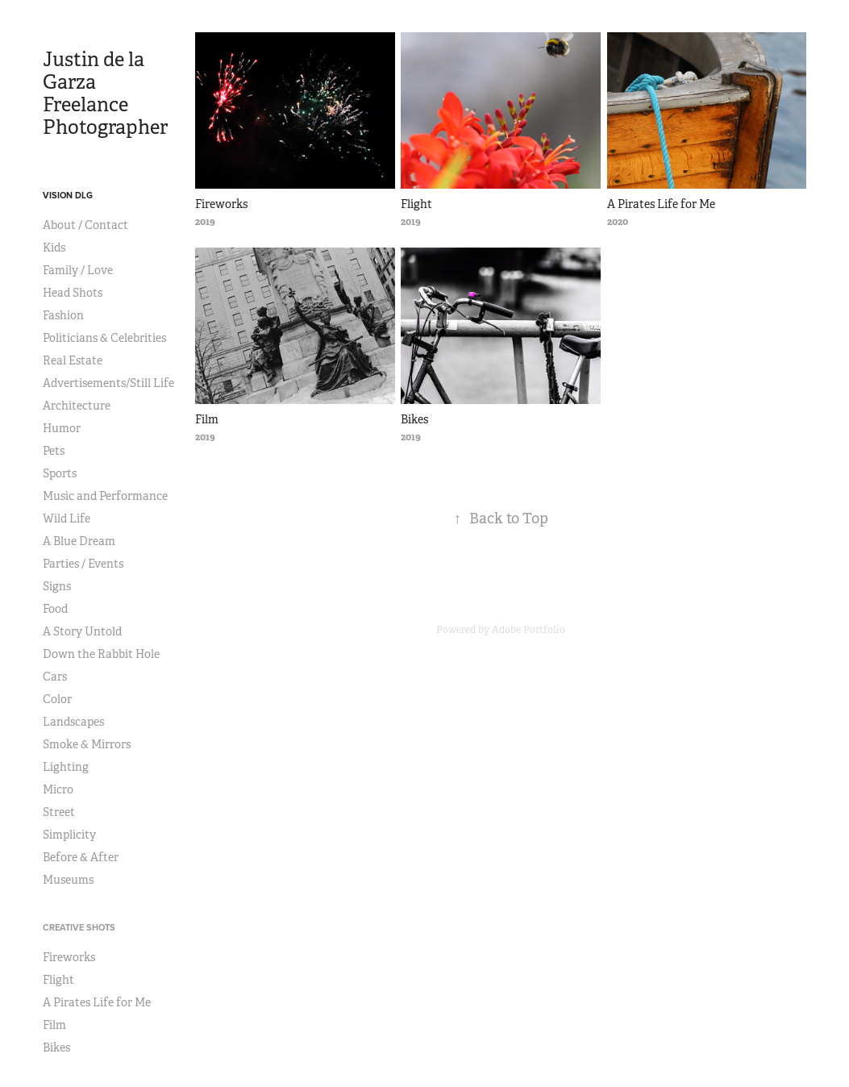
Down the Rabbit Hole (101, 654)
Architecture (76, 405)
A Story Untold (82, 631)
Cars (55, 676)
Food (55, 609)
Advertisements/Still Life (108, 383)
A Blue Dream (79, 541)
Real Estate (72, 360)
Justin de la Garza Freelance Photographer (105, 94)
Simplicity (69, 834)
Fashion (63, 315)
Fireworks (69, 957)
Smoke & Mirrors (87, 744)
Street (59, 812)
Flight (58, 979)
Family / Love (78, 270)
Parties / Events (83, 563)
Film (54, 1025)
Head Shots (72, 292)
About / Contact (85, 225)
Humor (62, 428)
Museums (68, 880)
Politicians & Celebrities (104, 338)
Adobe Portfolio (528, 629)
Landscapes (73, 721)
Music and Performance (105, 496)
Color (57, 699)
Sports (60, 473)
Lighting (66, 767)
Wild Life (66, 518)
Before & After (81, 857)
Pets (54, 451)
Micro (58, 789)
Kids (54, 247)
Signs (57, 586)
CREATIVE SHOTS (79, 927)
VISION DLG (68, 195)
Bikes (56, 1047)
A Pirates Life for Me (97, 1002)
